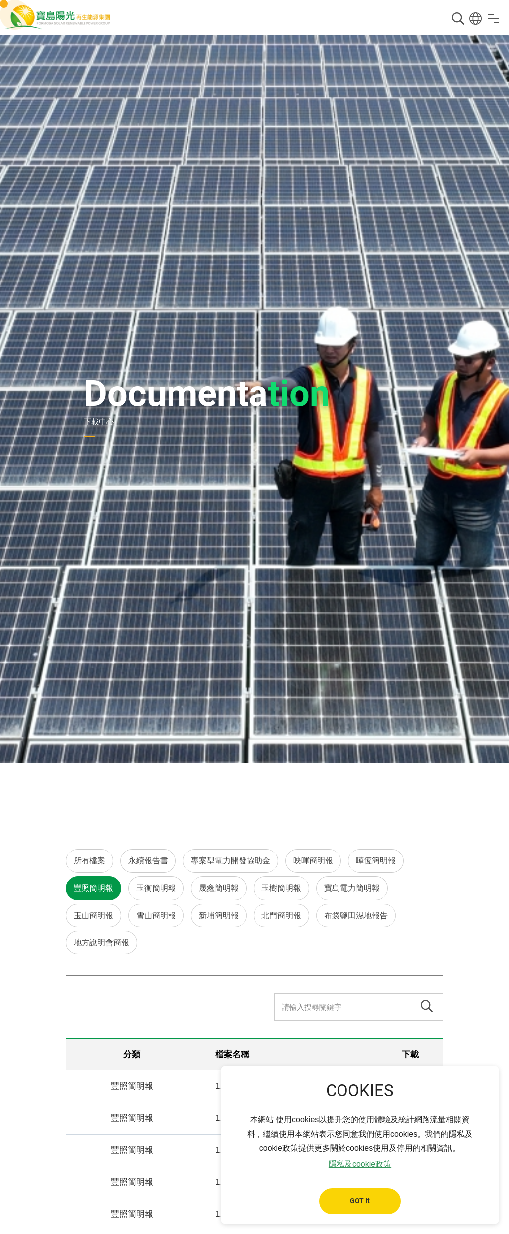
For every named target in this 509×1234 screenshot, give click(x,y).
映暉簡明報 (313, 860)
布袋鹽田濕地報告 (356, 915)
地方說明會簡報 (101, 942)
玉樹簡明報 (281, 888)
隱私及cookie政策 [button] (360, 1164)
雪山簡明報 (156, 915)
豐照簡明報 (93, 888)
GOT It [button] (360, 1201)
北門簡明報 (281, 915)
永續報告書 (148, 860)
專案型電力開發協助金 (230, 860)
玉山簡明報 (93, 915)
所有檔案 (89, 860)
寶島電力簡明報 (352, 888)
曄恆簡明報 (376, 860)
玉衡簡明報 (156, 888)
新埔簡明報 (219, 915)
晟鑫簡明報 (219, 888)
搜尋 (458, 18)
